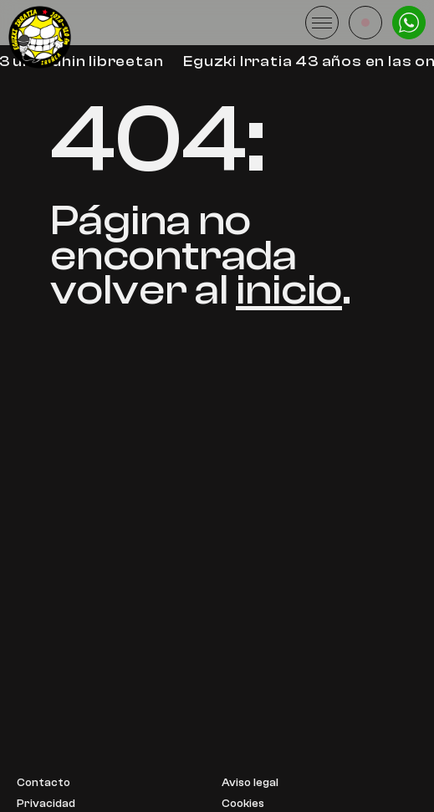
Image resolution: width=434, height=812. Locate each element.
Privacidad (46, 804)
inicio (289, 289)
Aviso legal (250, 783)
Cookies (243, 804)
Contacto (43, 783)
